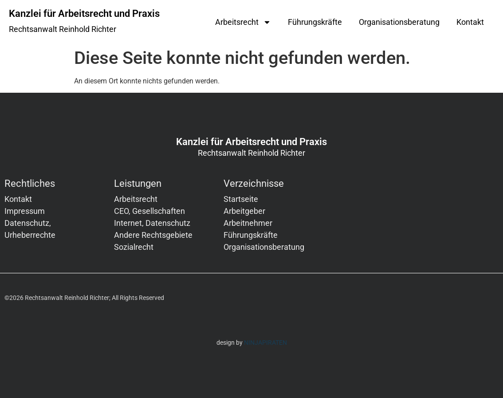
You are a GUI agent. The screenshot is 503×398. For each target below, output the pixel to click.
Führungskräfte (315, 22)
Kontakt (470, 22)
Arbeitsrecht (243, 22)
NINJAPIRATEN (265, 342)
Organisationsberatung (399, 22)
